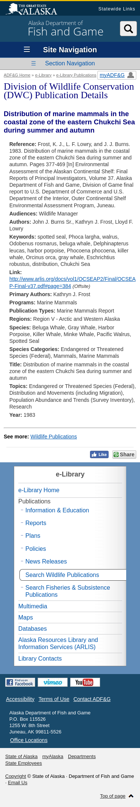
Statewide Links (116, 9)
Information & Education (57, 510)
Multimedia (32, 606)
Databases (32, 629)
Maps (25, 617)
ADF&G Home (17, 75)
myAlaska (52, 756)
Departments (82, 756)
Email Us (17, 782)
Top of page (112, 796)
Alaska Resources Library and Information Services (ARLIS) (58, 643)
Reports (35, 523)
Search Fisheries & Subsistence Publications (67, 591)
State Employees (23, 763)
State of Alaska (35, 9)
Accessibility (20, 699)
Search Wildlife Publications (62, 575)
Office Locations (28, 740)
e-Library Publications (76, 75)
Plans (32, 536)
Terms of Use (53, 699)
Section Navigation (70, 63)
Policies (35, 549)
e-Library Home (38, 490)
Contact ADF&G (92, 699)
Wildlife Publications (54, 437)
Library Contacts (40, 658)
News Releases (46, 561)
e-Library (43, 75)
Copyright (15, 776)
